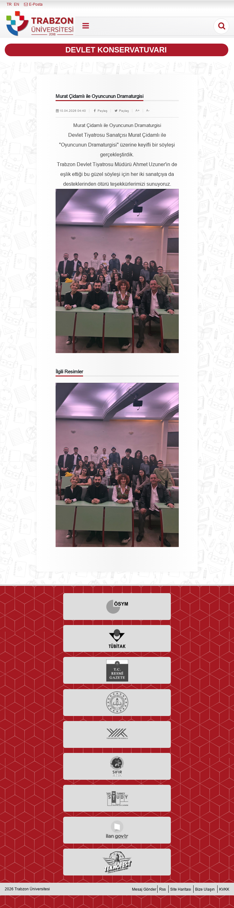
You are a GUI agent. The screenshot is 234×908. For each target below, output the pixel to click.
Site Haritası (180, 889)
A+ (137, 110)
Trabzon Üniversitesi (32, 889)
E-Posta (33, 4)
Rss (162, 889)
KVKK (224, 889)
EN (16, 4)
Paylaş (100, 111)
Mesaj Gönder (144, 889)
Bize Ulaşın (205, 889)
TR (9, 4)
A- (147, 110)
